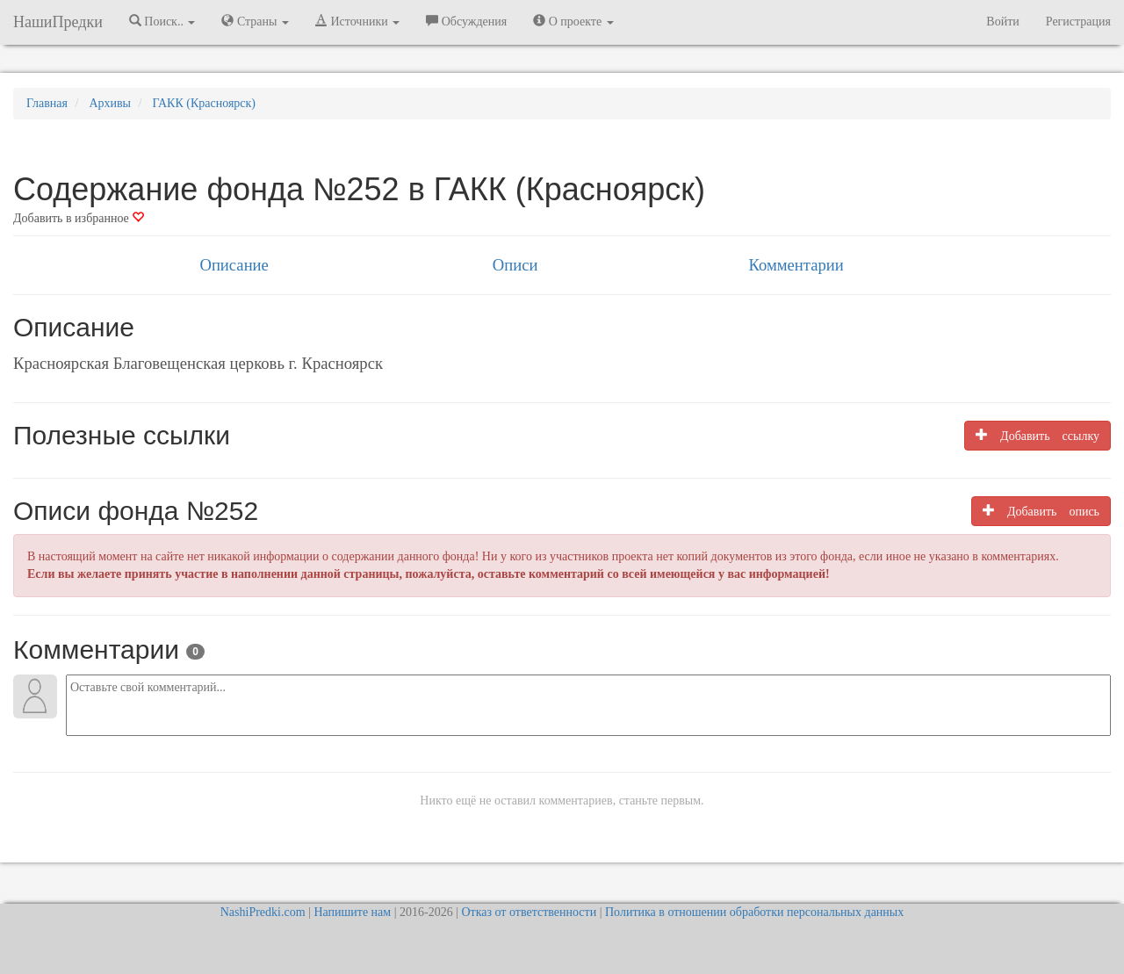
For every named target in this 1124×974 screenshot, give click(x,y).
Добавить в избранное (78, 218)
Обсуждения (466, 21)
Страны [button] (255, 21)
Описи (515, 265)
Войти (1002, 21)
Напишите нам (352, 912)
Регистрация (1078, 21)
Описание (233, 265)
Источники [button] (357, 21)
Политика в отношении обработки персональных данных (754, 912)
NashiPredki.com (263, 912)
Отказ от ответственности (528, 912)
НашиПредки (58, 22)
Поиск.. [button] (162, 21)
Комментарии (795, 265)
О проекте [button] (573, 21)
